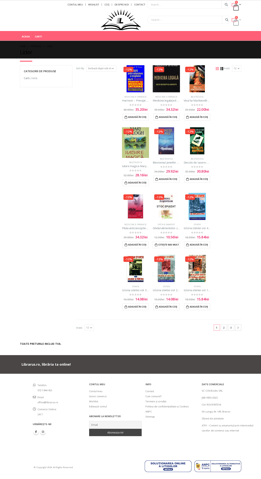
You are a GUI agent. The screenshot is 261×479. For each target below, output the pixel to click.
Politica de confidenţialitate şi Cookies (167, 406)
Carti (38, 36)
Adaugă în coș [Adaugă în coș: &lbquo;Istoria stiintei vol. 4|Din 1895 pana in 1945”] (199, 244)
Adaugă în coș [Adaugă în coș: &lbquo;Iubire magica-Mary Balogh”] (137, 182)
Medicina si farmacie (135, 96)
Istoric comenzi (98, 396)
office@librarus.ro (48, 402)
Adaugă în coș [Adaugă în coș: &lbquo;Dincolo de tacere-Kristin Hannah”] (199, 179)
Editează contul (98, 406)
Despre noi (122, 4)
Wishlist (93, 4)
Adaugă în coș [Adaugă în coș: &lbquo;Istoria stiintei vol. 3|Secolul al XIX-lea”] (137, 306)
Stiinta (197, 224)
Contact (139, 4)
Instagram (43, 432)
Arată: (226, 68)
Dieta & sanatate (166, 224)
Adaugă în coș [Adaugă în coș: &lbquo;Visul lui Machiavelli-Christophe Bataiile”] (199, 117)
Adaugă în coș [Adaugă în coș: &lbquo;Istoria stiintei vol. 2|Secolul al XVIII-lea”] (168, 306)
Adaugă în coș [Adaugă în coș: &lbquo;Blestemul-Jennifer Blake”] (168, 179)
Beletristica (197, 96)
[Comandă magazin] (101, 68)
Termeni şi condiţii (155, 401)
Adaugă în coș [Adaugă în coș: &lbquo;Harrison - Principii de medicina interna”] (137, 117)
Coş (107, 4)
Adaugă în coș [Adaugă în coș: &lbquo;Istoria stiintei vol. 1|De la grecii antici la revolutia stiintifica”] (199, 306)
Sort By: (80, 68)
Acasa (26, 36)
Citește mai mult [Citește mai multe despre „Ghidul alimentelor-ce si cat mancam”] (168, 244)
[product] (135, 78)
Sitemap (150, 416)
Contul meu (75, 4)
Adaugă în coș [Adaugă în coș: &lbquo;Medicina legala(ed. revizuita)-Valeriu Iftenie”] (168, 117)
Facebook (36, 432)
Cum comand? (153, 396)
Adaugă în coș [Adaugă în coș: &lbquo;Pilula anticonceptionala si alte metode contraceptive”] (137, 244)
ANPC (148, 411)
